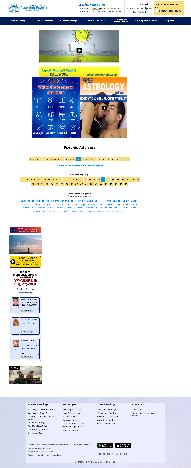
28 (132, 179)
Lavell (33, 207)
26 (123, 179)
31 (38, 184)
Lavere (37, 211)
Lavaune (65, 204)
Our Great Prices (45, 20)
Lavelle (50, 207)
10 (62, 159)
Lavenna (108, 207)
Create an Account (135, 8)
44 (100, 184)
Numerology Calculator (107, 416)
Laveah (100, 204)
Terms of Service (47, 452)
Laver (116, 207)
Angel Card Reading (106, 420)
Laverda (134, 207)
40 (81, 184)
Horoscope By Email (71, 420)
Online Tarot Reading (106, 413)
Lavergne (47, 211)
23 (118, 159)
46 (111, 184)
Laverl (65, 211)
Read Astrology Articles (73, 423)
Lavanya (65, 200)
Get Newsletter (35, 433)
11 (66, 159)
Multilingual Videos (146, 20)
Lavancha (25, 200)
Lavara (81, 200)
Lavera (124, 207)
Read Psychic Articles (37, 426)
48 (121, 184)
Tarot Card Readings (106, 409)
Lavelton (59, 207)
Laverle (73, 211)
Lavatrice (35, 204)
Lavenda (70, 207)
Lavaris (108, 200)
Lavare (90, 200)
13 (74, 159)
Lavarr (126, 200)
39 (76, 184)
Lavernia (110, 211)
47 (116, 184)
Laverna (91, 211)
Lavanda (36, 200)
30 (33, 184)
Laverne (100, 211)
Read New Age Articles (38, 429)
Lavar (73, 200)
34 (52, 184)
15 (83, 159)
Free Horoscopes (70, 430)
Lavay (74, 204)
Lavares (99, 200)
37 (67, 184)
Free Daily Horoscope (72, 409)
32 (42, 184)
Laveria (56, 211)
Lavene (89, 207)
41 (86, 184)
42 (90, 184)
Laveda (109, 204)
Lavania (45, 200)
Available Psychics (95, 20)
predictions (100, 11)
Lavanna (55, 200)
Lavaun (56, 204)
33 (47, 184)
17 (91, 159)
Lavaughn (46, 204)
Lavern (82, 211)
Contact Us (137, 409)
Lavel (134, 204)
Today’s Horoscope (71, 413)
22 (113, 159)
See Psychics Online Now (39, 413)
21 (109, 159)
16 (87, 159)
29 (137, 179)
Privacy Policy (57, 455)
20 (104, 159)
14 (69, 179)
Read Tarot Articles (106, 423)
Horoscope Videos (71, 416)
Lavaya (82, 204)
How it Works (138, 12)
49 (126, 184)
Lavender (80, 207)
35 (57, 184)
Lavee (117, 204)
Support (171, 20)
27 (127, 179)
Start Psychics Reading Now (40, 409)
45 (106, 184)
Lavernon (120, 211)
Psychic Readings (70, 20)
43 (95, 184)
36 (62, 184)
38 (71, 184)
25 (127, 159)
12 (70, 159)
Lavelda (25, 207)
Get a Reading (19, 20)
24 (122, 159)
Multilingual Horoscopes (120, 20)
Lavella (41, 207)
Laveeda (126, 204)
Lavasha (134, 200)
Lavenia (98, 207)
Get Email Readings (36, 422)
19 (99, 159)
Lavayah (91, 204)
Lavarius (117, 200)
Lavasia (25, 204)
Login (141, 4)
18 (95, 159)
